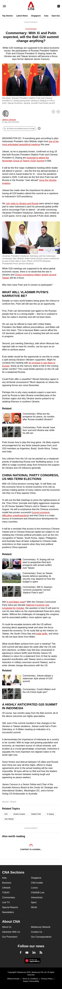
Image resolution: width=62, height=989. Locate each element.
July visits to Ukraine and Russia (22, 203)
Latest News (22, 16)
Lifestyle (6, 887)
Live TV (6, 902)
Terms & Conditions (30, 979)
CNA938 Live (37, 892)
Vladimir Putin (36, 814)
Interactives (37, 897)
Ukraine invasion (19, 814)
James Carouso (9, 119)
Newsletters (8, 912)
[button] (19, 129)
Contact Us (36, 932)
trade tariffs (41, 633)
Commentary (31, 29)
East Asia (56, 16)
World (34, 907)
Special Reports (10, 907)
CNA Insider (37, 883)
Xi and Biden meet (15, 602)
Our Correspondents (41, 937)
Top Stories (7, 16)
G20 (5, 814)
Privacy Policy (47, 979)
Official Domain (13, 979)
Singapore (36, 16)
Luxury (34, 887)
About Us (6, 927)
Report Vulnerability (31, 981)
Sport (33, 902)
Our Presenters (9, 937)
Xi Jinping (50, 814)
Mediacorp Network (40, 927)
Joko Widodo (9, 819)
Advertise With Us (11, 932)
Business (6, 883)
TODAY (6, 892)
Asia (46, 16)
